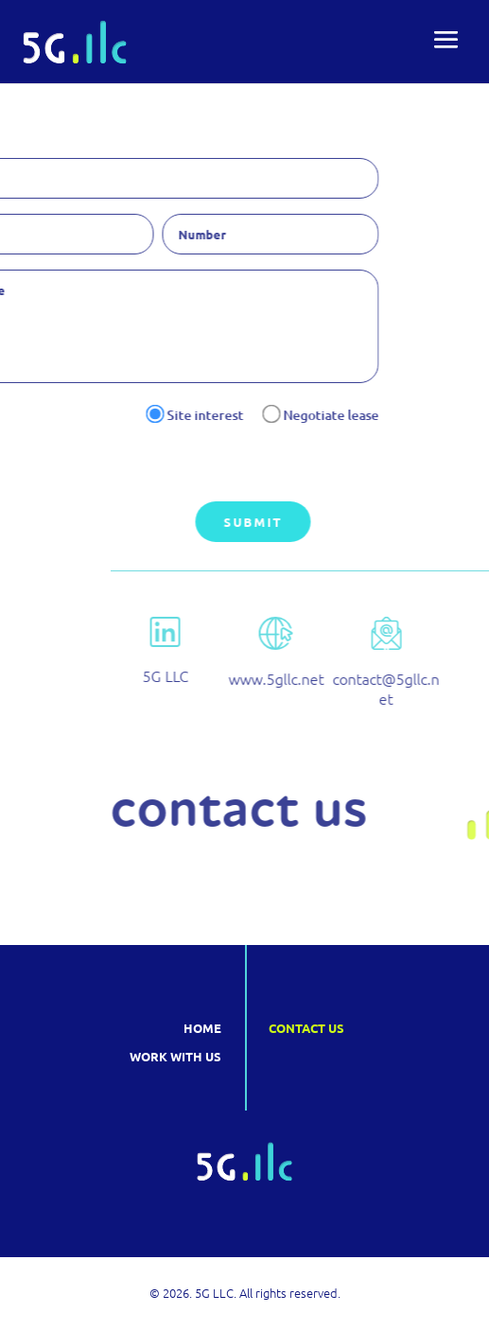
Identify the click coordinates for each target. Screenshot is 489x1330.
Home (202, 1028)
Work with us (175, 1056)
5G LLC (255, 675)
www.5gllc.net (364, 678)
